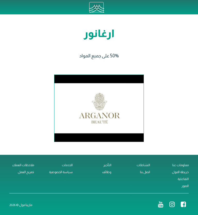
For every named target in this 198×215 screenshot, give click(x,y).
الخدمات (67, 165)
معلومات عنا (180, 165)
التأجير (107, 165)
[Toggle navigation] (96, 7)
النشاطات (143, 165)
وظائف (106, 172)
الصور (185, 186)
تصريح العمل (26, 172)
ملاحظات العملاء (23, 165)
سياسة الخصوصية (61, 172)
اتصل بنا (145, 172)
